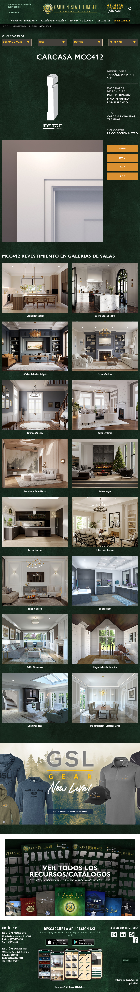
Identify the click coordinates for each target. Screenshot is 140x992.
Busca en (130, 8)
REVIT (123, 148)
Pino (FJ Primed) (118, 98)
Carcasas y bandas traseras (121, 118)
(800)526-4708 (16, 939)
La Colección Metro (122, 133)
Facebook (135, 940)
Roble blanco (117, 102)
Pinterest (131, 934)
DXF (122, 167)
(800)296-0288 (16, 958)
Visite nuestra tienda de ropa (70, 811)
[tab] (24, 21)
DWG (122, 158)
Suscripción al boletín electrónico (19, 6)
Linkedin (123, 934)
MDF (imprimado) (119, 94)
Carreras (14, 12)
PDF (122, 176)
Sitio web (70, 987)
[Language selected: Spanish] (130, 960)
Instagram (114, 934)
